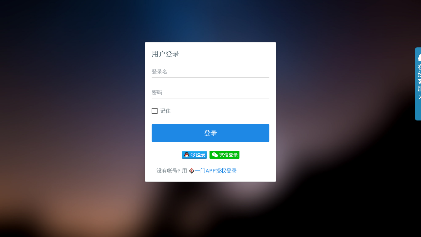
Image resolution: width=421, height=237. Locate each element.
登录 (210, 133)
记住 (165, 111)
